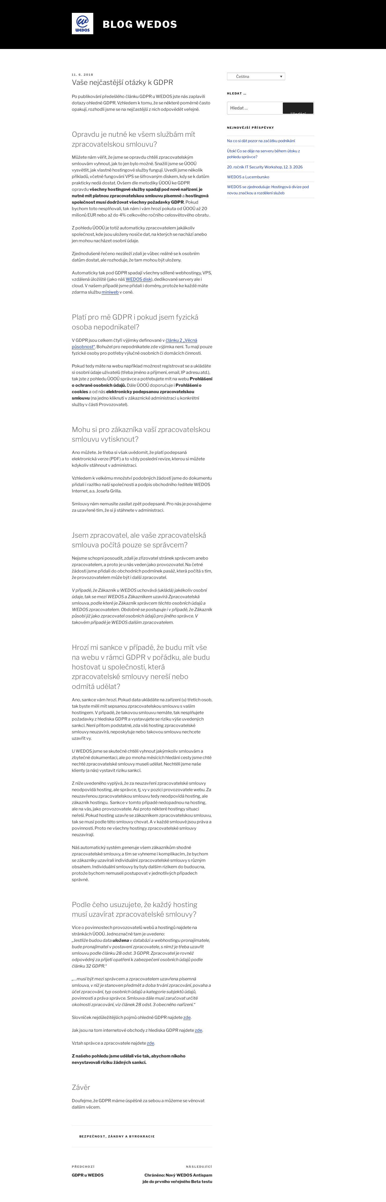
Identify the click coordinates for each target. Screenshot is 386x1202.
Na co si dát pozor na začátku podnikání (261, 140)
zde (187, 1017)
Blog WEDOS (140, 24)
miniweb (110, 292)
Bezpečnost (92, 1136)
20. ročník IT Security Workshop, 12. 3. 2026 (265, 167)
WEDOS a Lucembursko (248, 177)
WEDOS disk (138, 279)
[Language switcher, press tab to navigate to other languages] (256, 76)
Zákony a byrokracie (131, 1136)
